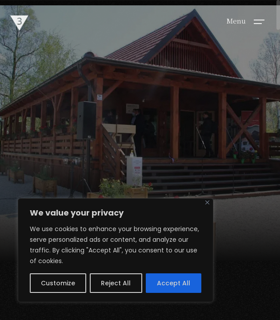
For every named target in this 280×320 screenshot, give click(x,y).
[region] (115, 250)
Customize (58, 283)
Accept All (173, 283)
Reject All (116, 283)
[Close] (207, 202)
